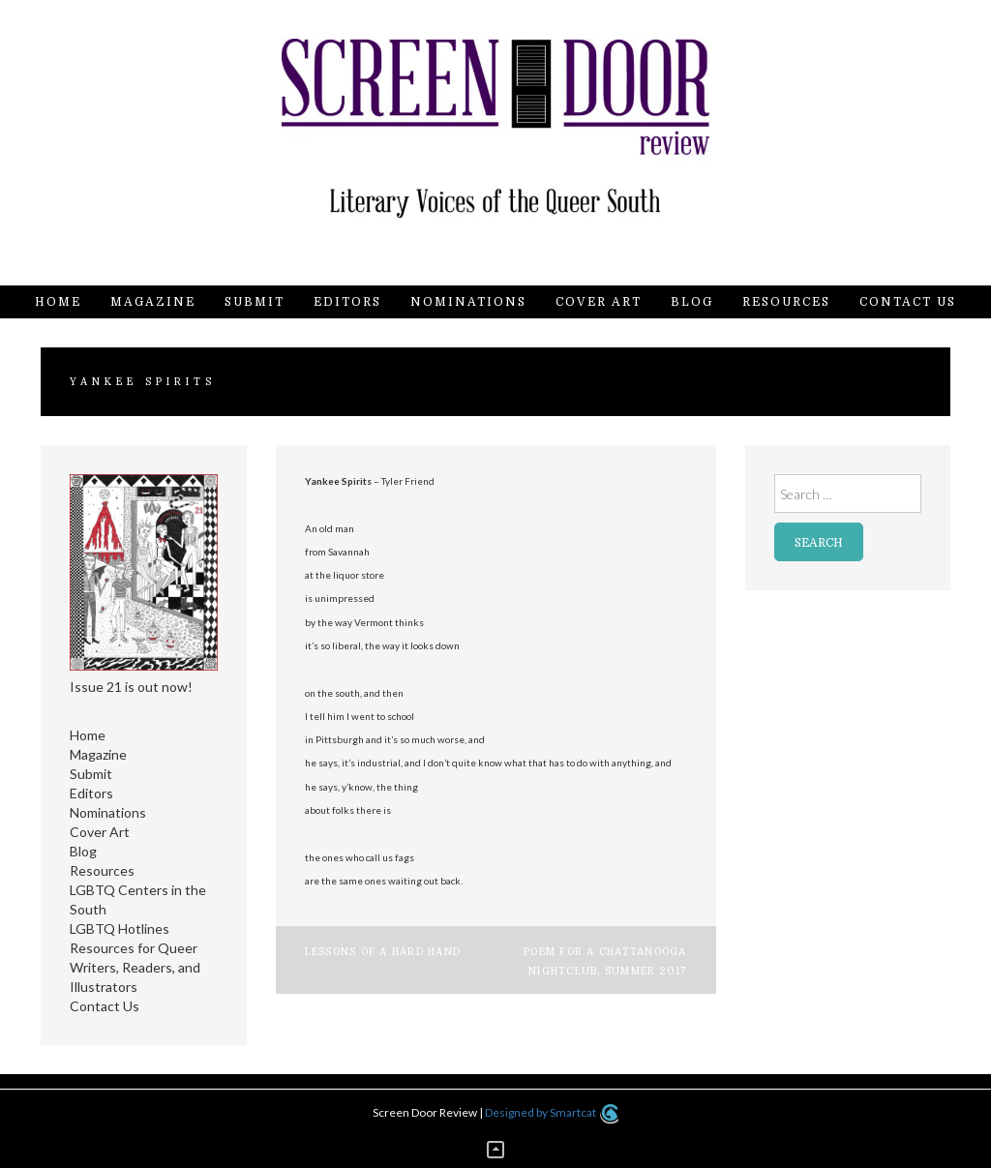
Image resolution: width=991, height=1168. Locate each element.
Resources (786, 302)
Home (58, 302)
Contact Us (907, 302)
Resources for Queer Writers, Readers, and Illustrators (135, 967)
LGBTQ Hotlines (119, 928)
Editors (347, 302)
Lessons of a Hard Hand (383, 951)
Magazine (152, 302)
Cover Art (599, 302)
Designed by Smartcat (551, 1112)
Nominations (468, 302)
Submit (255, 302)
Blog (692, 302)
